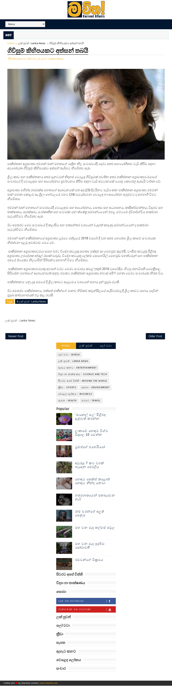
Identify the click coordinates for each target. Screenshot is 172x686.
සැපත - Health (67, 401)
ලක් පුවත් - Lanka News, (50, 58)
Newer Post (15, 336)
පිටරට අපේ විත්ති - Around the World (82, 381)
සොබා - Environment (95, 387)
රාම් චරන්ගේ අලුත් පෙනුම (89, 514)
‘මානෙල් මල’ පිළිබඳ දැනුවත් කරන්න (90, 417)
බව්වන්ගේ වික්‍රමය (89, 560)
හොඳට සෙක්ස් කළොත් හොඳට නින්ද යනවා (92, 481)
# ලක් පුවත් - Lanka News (31, 301)
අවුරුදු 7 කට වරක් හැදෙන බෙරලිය (89, 465)
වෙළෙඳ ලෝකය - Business (75, 394)
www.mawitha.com (49, 683)
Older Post (155, 336)
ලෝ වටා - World (69, 355)
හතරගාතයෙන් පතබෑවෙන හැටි (95, 498)
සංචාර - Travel (91, 401)
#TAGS (66, 346)
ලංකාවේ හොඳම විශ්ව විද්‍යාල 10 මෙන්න (91, 433)
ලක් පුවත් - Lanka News (31, 43)
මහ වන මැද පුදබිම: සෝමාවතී (90, 546)
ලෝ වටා (106, 346)
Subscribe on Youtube (87, 609)
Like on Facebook (87, 601)
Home (10, 43)
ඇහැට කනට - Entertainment (77, 368)
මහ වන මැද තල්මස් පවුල (95, 528)
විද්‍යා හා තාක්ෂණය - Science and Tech (82, 374)
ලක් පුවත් (86, 346)
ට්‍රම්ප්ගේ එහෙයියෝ (90, 447)
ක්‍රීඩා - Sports (67, 387)
